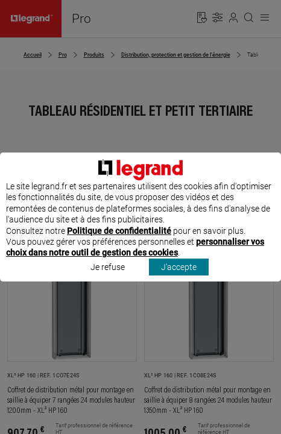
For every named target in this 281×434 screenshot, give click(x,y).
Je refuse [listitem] (107, 278)
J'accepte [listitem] (179, 278)
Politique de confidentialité (119, 242)
